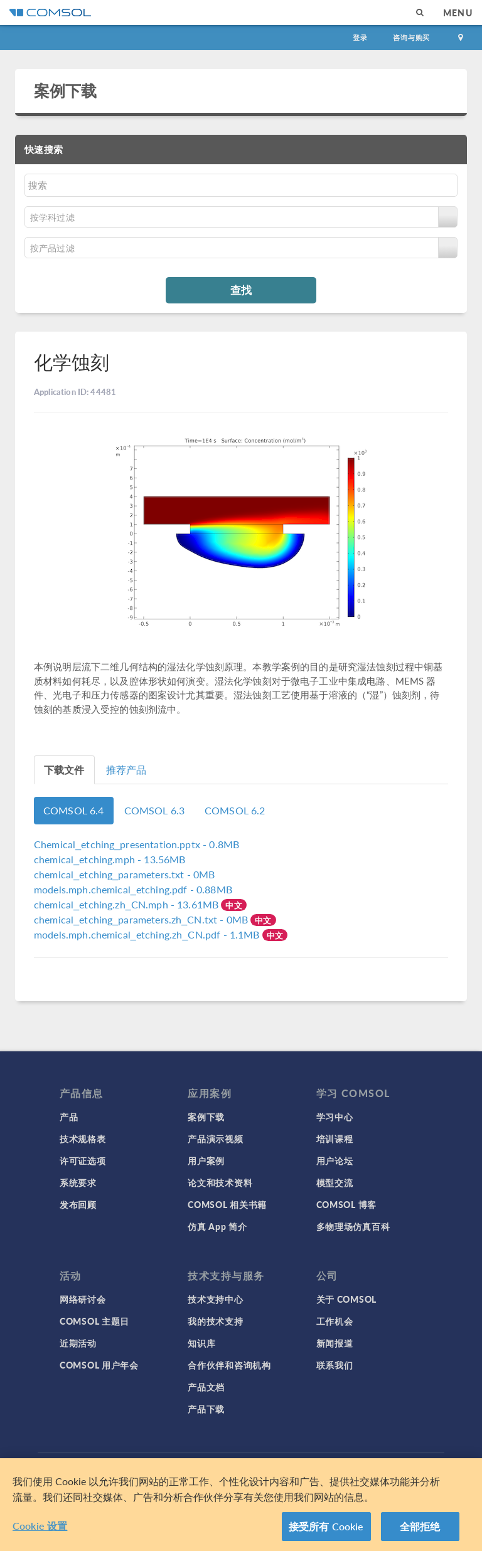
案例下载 (65, 90)
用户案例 (206, 1160)
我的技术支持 (215, 1321)
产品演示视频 (215, 1138)
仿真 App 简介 (217, 1226)
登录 (360, 37)
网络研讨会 (83, 1299)
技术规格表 (83, 1138)
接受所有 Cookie (326, 1526)
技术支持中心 (215, 1299)
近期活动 (78, 1343)
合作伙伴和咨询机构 (229, 1365)
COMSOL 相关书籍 (227, 1204)
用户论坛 (334, 1160)
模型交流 (334, 1182)
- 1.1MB (148, 934)
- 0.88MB (133, 889)
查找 (241, 289)
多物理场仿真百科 (353, 1226)
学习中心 (334, 1116)
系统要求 (78, 1182)
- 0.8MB (136, 844)
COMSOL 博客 (346, 1204)
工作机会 (334, 1321)
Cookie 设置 (40, 1525)
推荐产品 (126, 769)
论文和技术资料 (220, 1182)
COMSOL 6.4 (73, 810)
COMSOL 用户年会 (99, 1365)
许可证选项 (83, 1160)
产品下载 (206, 1408)
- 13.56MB (109, 859)
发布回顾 (78, 1204)
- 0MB (124, 874)
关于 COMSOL (346, 1299)
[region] (241, 1504)
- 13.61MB (127, 904)
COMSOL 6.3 (154, 810)
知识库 (201, 1343)
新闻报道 (334, 1343)
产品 (69, 1116)
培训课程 (334, 1138)
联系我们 (334, 1365)
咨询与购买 (411, 37)
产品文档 (206, 1386)
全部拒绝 (420, 1526)
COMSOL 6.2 (235, 810)
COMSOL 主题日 (94, 1321)
